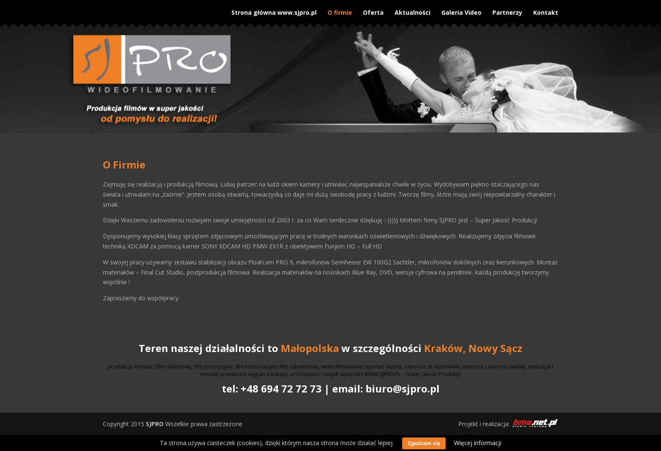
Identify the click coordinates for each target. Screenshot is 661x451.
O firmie (340, 9)
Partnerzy (507, 9)
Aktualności (412, 9)
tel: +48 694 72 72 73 (272, 388)
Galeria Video (461, 9)
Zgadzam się (423, 443)
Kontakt (545, 9)
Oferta (373, 9)
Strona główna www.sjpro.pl (274, 9)
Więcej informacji (477, 443)
